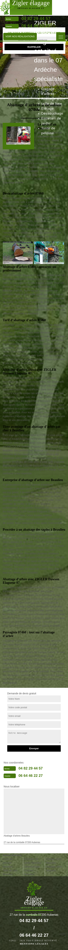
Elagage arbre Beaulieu (54, 868)
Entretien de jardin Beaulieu (32, 860)
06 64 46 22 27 (35, 25)
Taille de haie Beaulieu (10, 872)
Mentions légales (34, 944)
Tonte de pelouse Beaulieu (8, 862)
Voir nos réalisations (20, 36)
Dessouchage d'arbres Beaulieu (32, 870)
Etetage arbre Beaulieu (53, 860)
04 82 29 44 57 (30, 768)
